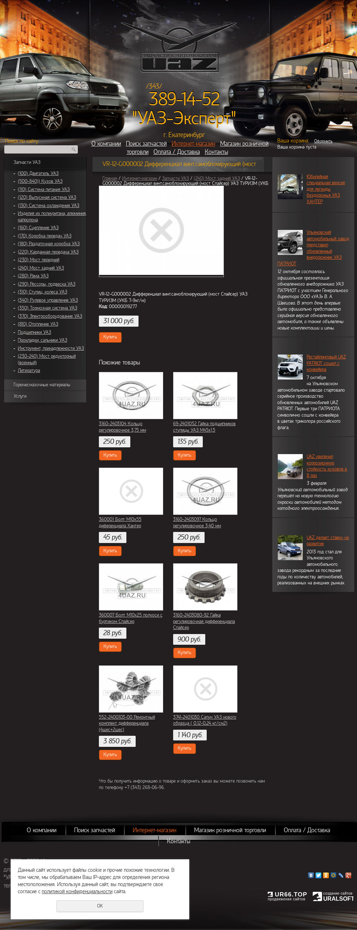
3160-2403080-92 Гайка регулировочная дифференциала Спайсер (204, 621)
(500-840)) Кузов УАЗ (40, 181)
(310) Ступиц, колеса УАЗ (42, 292)
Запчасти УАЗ (27, 162)
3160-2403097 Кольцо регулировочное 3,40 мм (197, 523)
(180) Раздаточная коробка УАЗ (49, 244)
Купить (110, 337)
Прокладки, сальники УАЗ (42, 340)
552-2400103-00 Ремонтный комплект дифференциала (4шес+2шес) (127, 723)
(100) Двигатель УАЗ (38, 173)
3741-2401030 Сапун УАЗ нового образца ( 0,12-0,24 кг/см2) (204, 720)
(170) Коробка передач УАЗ (44, 236)
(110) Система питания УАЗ (44, 189)
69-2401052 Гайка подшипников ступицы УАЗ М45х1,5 (204, 427)
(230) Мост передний (38, 260)
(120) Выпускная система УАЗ (47, 197)
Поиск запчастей (146, 143)
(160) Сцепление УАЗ (38, 228)
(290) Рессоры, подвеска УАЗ (46, 284)
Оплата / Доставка (177, 152)
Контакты (216, 152)
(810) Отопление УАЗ (38, 324)
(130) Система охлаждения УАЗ (48, 205)
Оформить (323, 141)
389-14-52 (184, 99)
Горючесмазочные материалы (42, 385)
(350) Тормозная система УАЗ (47, 308)
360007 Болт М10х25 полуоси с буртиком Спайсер (130, 618)
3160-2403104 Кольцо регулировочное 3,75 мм (122, 427)
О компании (106, 143)
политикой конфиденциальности (77, 891)
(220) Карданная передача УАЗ (48, 252)
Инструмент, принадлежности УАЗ (51, 348)
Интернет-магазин (193, 143)
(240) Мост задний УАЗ (41, 268)
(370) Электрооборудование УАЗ (50, 316)
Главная (109, 178)
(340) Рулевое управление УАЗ (48, 300)
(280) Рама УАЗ (33, 276)
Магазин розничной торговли (230, 830)
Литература (29, 370)
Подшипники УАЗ (34, 332)
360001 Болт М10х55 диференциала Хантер (120, 523)
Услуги (20, 396)
